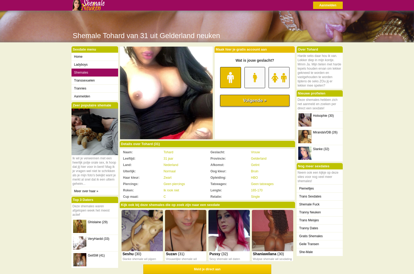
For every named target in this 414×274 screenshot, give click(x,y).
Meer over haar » (86, 191)
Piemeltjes (306, 188)
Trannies (80, 88)
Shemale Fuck (309, 204)
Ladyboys (81, 64)
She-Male (306, 252)
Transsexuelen (84, 80)
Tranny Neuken (310, 212)
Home (78, 57)
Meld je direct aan (207, 269)
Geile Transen (309, 244)
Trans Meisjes (309, 220)
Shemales (81, 72)
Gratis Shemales (311, 236)
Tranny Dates (308, 228)
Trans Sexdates (310, 196)
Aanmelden (327, 5)
